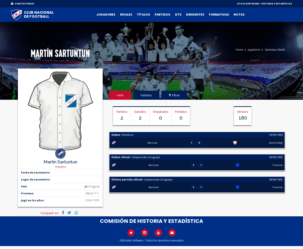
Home (239, 49)
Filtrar (174, 95)
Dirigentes (195, 14)
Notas (239, 14)
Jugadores (105, 14)
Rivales (126, 14)
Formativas (219, 14)
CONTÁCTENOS (22, 3)
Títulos (143, 14)
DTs (178, 14)
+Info (120, 95)
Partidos (162, 14)
